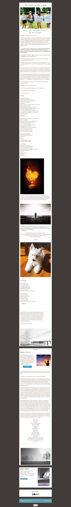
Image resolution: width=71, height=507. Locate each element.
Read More (24, 478)
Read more (27, 366)
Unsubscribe (22, 500)
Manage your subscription (28, 500)
